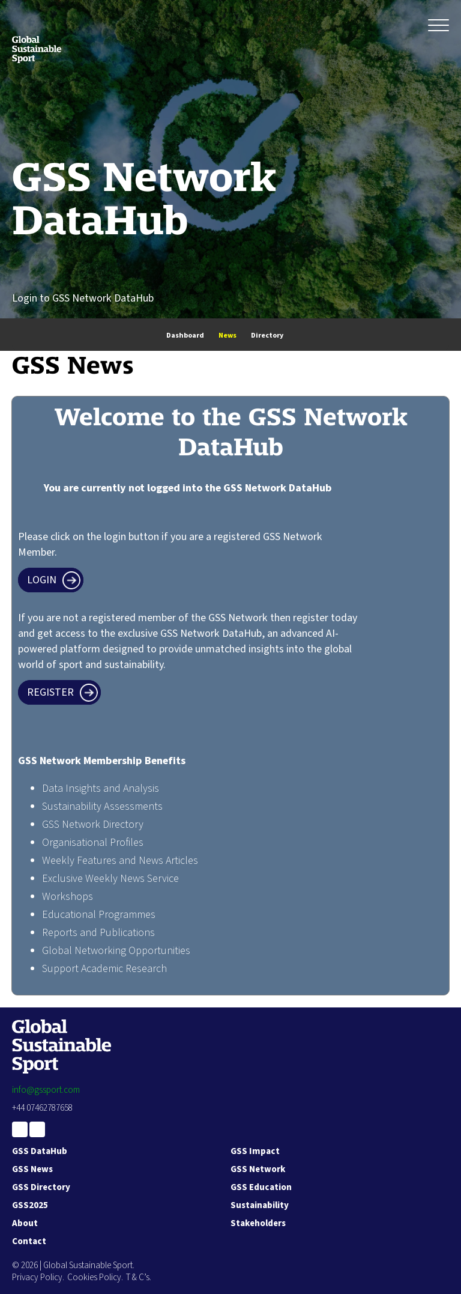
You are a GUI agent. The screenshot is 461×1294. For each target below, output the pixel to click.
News (227, 335)
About (25, 1223)
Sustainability (259, 1205)
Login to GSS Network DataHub (83, 298)
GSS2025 (30, 1205)
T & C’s (137, 1277)
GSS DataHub (39, 1151)
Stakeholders (258, 1223)
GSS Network (257, 1169)
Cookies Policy (94, 1277)
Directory (267, 335)
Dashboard (185, 335)
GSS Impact (255, 1151)
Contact (29, 1241)
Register (50, 692)
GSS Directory (41, 1187)
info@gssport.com (46, 1090)
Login (41, 580)
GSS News (32, 1169)
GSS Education (261, 1187)
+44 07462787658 (42, 1108)
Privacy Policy (37, 1277)
